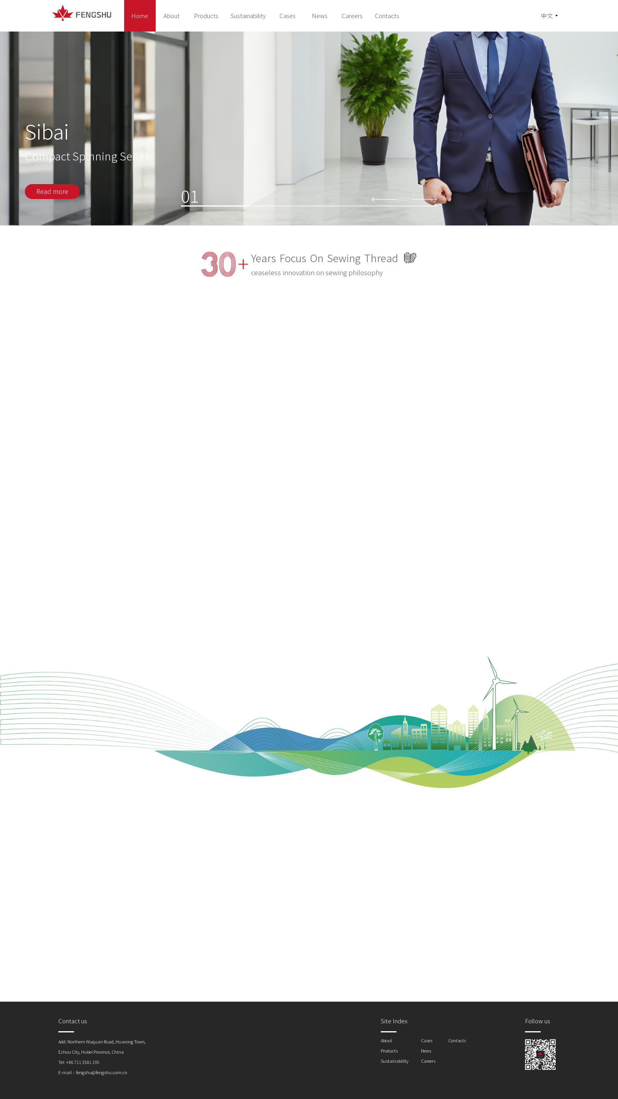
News (426, 1050)
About (386, 1040)
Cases (426, 1040)
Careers (428, 1061)
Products (389, 1050)
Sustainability (394, 1061)
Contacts (457, 1040)
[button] (384, 198)
